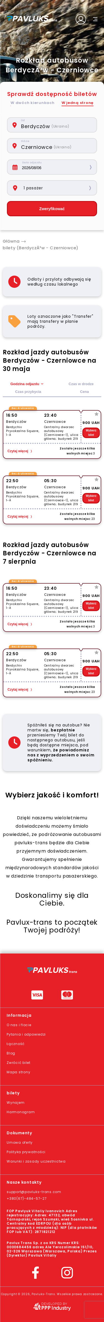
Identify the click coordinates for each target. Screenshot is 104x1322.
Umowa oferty (20, 1142)
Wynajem (15, 1102)
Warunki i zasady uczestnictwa (36, 1161)
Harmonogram (21, 1112)
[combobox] (56, 124)
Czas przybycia (28, 392)
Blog (11, 1053)
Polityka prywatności (26, 1152)
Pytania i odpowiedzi (26, 1034)
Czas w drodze (81, 384)
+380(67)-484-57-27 (27, 1198)
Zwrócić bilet (19, 1062)
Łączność (16, 1043)
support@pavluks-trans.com (34, 1191)
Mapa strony (18, 1072)
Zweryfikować (52, 209)
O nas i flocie (19, 1025)
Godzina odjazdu (24, 384)
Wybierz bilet (91, 432)
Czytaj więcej (17, 451)
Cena (84, 392)
